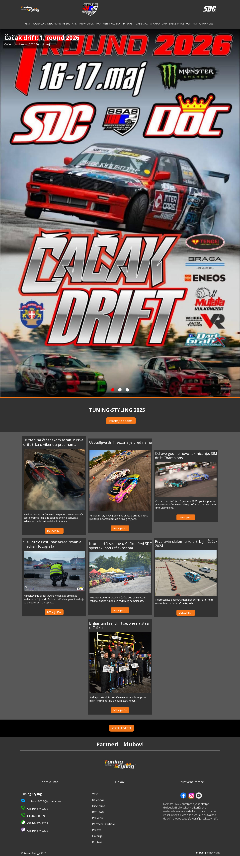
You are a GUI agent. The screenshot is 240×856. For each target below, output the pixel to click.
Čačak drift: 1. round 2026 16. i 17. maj (27, 44)
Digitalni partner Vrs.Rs (208, 852)
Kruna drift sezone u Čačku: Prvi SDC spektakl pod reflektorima (120, 545)
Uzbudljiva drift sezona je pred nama (120, 442)
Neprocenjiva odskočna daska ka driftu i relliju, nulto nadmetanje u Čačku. (184, 601)
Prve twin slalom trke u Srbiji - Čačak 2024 (186, 543)
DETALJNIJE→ (54, 530)
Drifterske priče (172, 23)
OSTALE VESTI (131, 728)
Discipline (54, 23)
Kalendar (39, 23)
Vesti (27, 23)
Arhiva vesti (207, 23)
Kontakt (191, 23)
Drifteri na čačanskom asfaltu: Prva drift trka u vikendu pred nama (53, 442)
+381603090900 (37, 816)
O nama (155, 23)
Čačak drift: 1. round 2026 (41, 37)
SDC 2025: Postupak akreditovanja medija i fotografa (52, 544)
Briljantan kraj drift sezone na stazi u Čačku (119, 625)
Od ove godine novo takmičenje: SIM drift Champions (186, 455)
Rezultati (69, 23)
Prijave (127, 23)
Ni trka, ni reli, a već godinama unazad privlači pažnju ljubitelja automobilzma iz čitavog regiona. (118, 517)
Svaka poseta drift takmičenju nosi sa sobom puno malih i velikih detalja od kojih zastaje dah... (117, 699)
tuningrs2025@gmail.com (44, 801)
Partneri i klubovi (108, 23)
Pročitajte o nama (121, 421)
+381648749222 (37, 809)
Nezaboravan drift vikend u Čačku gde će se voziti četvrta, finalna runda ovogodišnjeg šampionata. (117, 599)
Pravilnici (86, 23)
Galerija (141, 23)
